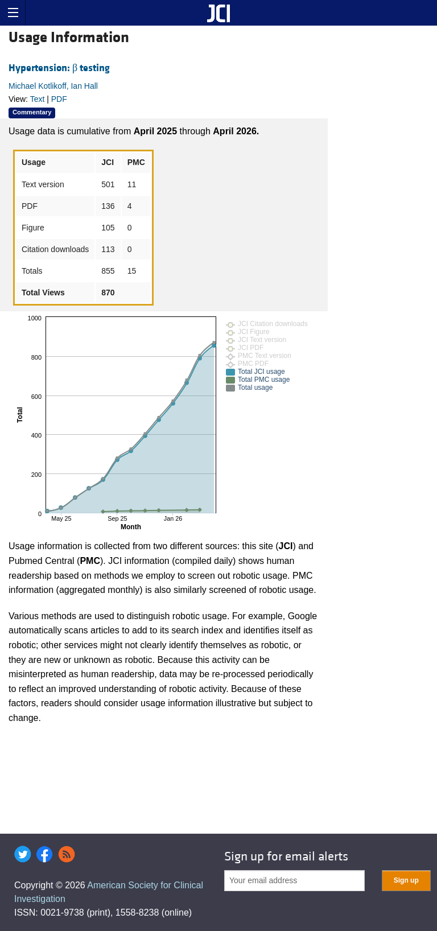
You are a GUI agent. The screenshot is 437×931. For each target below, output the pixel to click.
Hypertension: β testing (59, 68)
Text (37, 99)
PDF (59, 99)
